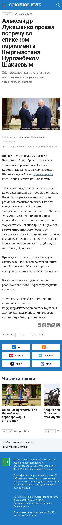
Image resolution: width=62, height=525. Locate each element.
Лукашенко (8, 335)
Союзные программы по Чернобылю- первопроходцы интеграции (19, 415)
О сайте (6, 442)
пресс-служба (43, 174)
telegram (46, 355)
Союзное (7, 431)
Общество (49, 431)
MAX (46, 364)
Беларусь (22, 335)
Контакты (18, 442)
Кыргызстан (37, 335)
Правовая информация (15, 447)
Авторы (30, 442)
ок (46, 347)
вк (16, 347)
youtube (16, 355)
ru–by (16, 364)
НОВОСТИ (7, 14)
